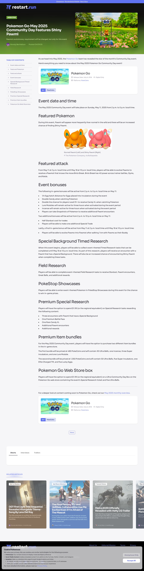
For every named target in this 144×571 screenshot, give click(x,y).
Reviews (72, 7)
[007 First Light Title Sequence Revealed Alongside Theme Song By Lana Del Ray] (26, 493)
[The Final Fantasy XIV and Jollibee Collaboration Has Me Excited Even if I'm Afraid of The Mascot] (70, 493)
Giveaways (60, 1)
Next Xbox (84, 1)
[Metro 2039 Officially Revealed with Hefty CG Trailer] (113, 493)
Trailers (37, 453)
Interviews (25, 453)
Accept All (131, 561)
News (50, 7)
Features (60, 7)
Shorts (13, 453)
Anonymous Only (131, 555)
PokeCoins (85, 80)
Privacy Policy (42, 566)
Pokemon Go (72, 59)
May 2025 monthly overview (117, 393)
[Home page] (21, 7)
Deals (104, 5)
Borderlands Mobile (72, 1)
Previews (83, 7)
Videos (94, 6)
